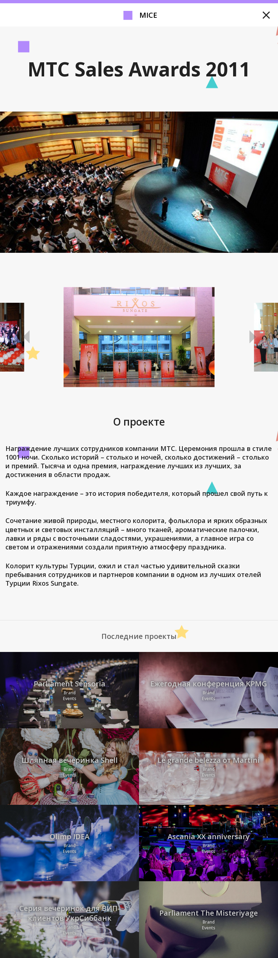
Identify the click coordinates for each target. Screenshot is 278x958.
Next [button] (251, 337)
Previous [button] (26, 337)
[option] (139, 337)
